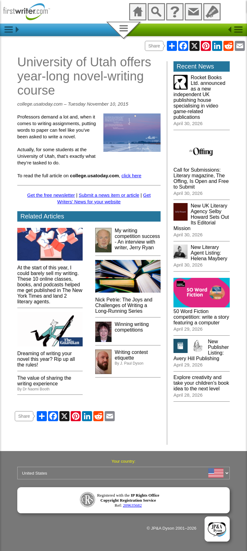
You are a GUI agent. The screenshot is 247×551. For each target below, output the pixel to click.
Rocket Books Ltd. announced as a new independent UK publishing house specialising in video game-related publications (199, 97)
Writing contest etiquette (131, 355)
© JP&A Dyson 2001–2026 (171, 528)
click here (131, 175)
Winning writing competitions (132, 327)
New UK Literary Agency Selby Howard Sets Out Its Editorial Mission (201, 217)
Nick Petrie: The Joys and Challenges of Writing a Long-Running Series (128, 302)
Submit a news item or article (109, 195)
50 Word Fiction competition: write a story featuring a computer (201, 314)
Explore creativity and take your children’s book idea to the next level (201, 383)
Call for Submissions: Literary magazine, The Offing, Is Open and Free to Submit (201, 176)
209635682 (132, 505)
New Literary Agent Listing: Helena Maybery (209, 253)
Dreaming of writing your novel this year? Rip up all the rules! (50, 356)
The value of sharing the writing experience (44, 380)
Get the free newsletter (51, 195)
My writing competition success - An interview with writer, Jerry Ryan (137, 239)
